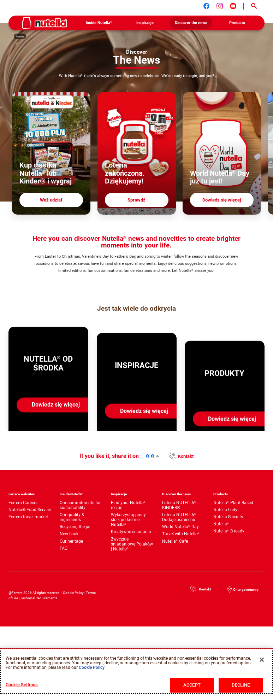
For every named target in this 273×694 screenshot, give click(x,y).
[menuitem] (98, 23)
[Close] (261, 659)
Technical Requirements (38, 598)
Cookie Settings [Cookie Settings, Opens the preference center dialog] (22, 684)
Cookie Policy (73, 593)
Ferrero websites (21, 494)
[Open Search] (254, 6)
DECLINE (241, 685)
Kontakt (186, 456)
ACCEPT (192, 685)
